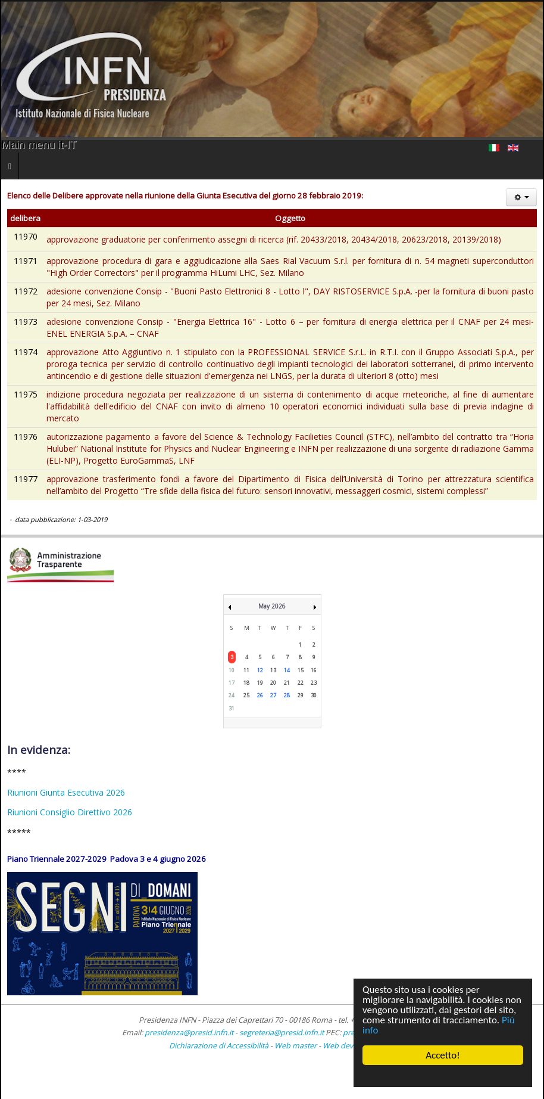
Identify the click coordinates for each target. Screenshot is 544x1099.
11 (246, 670)
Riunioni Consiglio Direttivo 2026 (69, 812)
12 (260, 670)
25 (246, 695)
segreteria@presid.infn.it (281, 1032)
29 (301, 695)
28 (287, 695)
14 (287, 670)
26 (260, 695)
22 (301, 683)
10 (232, 670)
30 (314, 695)
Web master (295, 1046)
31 (232, 708)
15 (301, 670)
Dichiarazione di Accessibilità (219, 1046)
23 (314, 683)
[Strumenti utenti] (521, 197)
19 (260, 683)
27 (273, 695)
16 (314, 670)
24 (232, 695)
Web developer (349, 1046)
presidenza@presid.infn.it (189, 1032)
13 (273, 670)
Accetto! (443, 1055)
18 (246, 683)
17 (232, 683)
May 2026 (272, 606)
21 (287, 683)
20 (273, 683)
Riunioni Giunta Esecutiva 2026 (66, 792)
